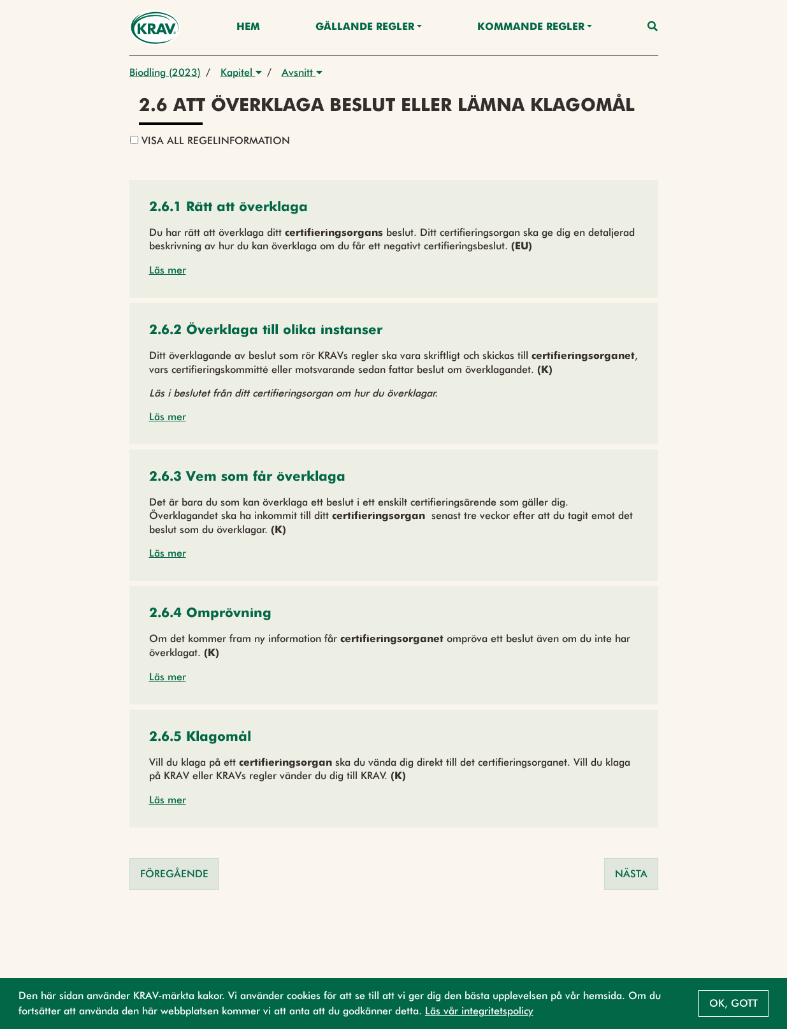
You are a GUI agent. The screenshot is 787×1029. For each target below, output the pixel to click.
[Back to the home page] (155, 27)
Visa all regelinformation (210, 141)
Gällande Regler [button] (364, 27)
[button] (228, 208)
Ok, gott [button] (733, 1003)
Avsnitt (302, 72)
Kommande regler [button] (530, 27)
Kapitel (241, 72)
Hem (248, 27)
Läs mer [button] (167, 270)
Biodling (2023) (165, 72)
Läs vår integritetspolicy (479, 1011)
